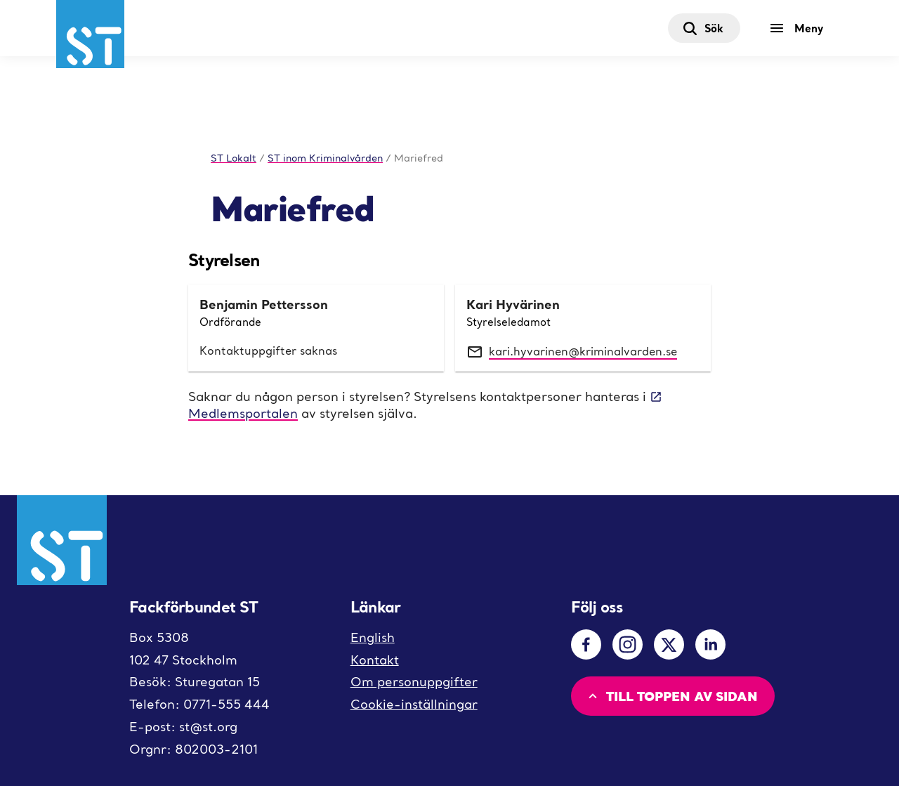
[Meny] (800, 28)
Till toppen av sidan (671, 696)
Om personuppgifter (414, 682)
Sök (702, 28)
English (372, 637)
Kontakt (374, 660)
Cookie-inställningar (414, 704)
